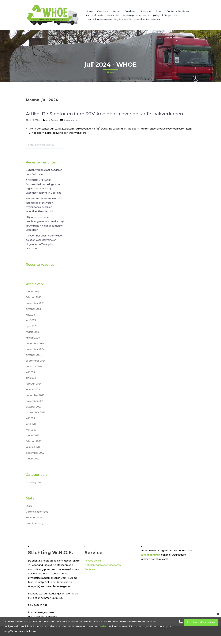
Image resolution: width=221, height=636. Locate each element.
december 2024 (35, 343)
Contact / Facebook (178, 11)
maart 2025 (33, 332)
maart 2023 (32, 435)
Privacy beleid (93, 560)
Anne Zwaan (51, 120)
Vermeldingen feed (37, 511)
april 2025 (31, 326)
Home (89, 11)
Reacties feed (34, 517)
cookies (101, 626)
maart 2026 (33, 291)
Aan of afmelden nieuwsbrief (102, 15)
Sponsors (146, 11)
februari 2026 (33, 297)
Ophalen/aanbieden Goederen (103, 565)
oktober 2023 (33, 406)
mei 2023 (31, 430)
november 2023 (35, 401)
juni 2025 (31, 320)
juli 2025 (30, 314)
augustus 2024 (34, 366)
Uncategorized (71, 120)
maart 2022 (32, 458)
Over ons (102, 11)
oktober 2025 (34, 309)
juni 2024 (31, 378)
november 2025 (35, 303)
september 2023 (35, 412)
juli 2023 (30, 418)
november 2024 (35, 349)
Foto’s (159, 11)
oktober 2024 (34, 355)
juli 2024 (30, 372)
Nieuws (116, 11)
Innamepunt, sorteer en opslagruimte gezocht (150, 15)
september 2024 (36, 360)
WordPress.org (34, 523)
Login (29, 506)
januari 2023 (33, 447)
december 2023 (35, 395)
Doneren (90, 569)
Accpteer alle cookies (201, 622)
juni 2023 (31, 424)
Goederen (130, 11)
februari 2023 (33, 441)
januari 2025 (33, 337)
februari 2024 (34, 383)
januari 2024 (33, 389)
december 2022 (35, 453)
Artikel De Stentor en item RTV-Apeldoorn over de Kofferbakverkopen (104, 113)
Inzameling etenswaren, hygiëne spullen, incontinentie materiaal (123, 19)
